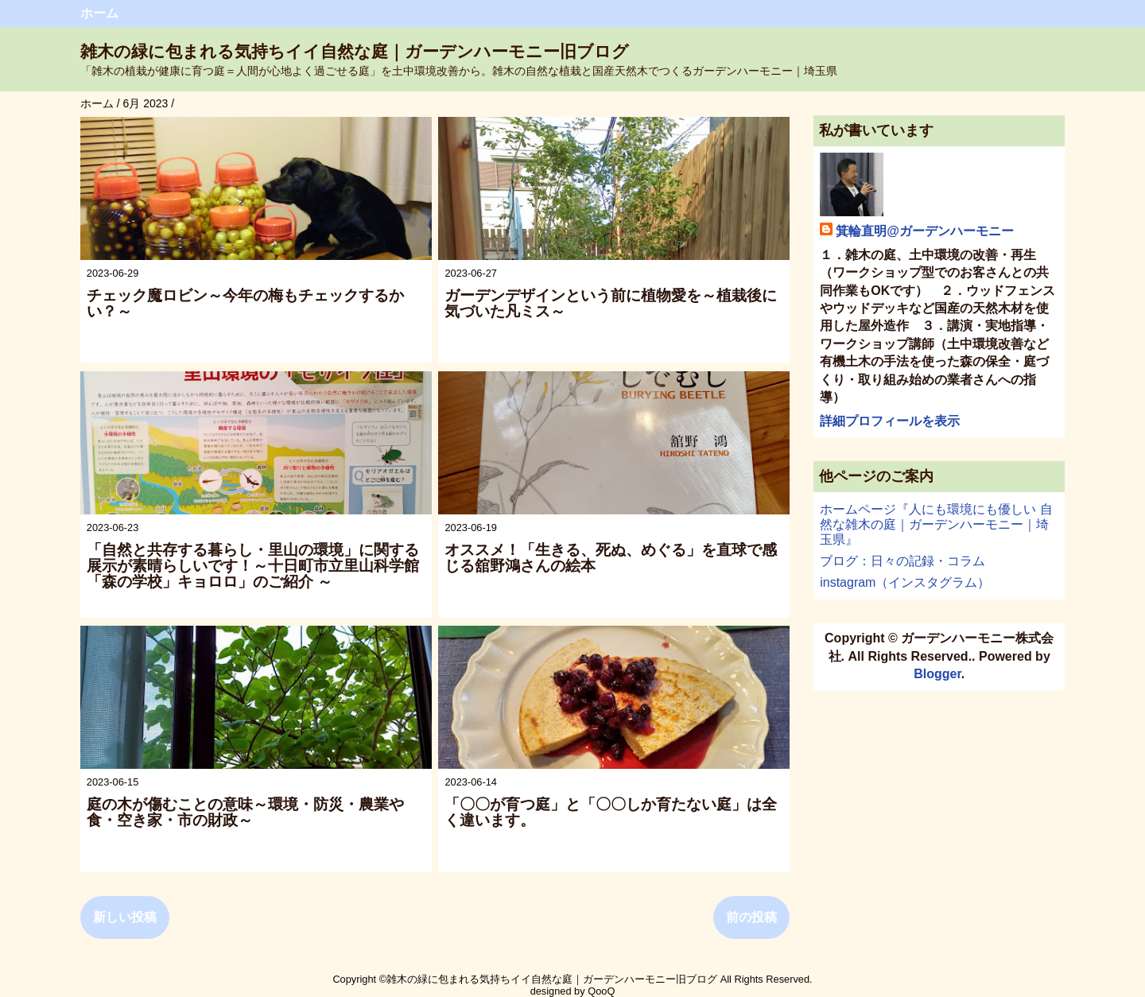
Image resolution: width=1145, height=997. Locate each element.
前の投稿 (751, 917)
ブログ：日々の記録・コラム (902, 561)
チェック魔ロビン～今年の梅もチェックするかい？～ (245, 303)
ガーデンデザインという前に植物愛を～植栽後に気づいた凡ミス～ (610, 303)
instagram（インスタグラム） (905, 582)
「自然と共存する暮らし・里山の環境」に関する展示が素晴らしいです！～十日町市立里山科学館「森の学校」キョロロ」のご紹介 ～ (253, 565)
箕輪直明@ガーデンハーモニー (925, 231)
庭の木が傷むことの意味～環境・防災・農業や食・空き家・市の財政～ (245, 812)
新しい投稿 (125, 917)
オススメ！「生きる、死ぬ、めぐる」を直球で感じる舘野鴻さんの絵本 (610, 557)
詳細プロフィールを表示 (890, 421)
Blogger (937, 674)
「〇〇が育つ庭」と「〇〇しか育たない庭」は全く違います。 (610, 812)
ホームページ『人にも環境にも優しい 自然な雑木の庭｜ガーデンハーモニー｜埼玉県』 (936, 524)
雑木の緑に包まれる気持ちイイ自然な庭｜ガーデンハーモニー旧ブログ (354, 51)
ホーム (99, 13)
